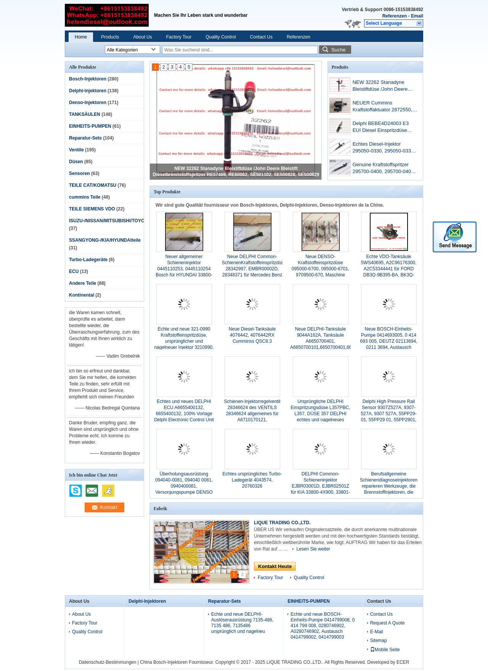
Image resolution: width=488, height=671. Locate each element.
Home (81, 37)
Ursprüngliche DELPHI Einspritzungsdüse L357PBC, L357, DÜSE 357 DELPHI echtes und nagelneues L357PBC (320, 414)
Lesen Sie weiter (313, 549)
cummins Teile (84, 197)
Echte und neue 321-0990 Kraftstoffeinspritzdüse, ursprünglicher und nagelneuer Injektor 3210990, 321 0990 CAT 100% (184, 341)
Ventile (76, 149)
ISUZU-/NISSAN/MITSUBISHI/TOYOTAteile (114, 220)
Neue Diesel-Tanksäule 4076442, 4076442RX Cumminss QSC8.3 (252, 335)
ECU (74, 271)
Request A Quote (387, 623)
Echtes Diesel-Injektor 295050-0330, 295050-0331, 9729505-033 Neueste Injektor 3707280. (384, 148)
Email (417, 16)
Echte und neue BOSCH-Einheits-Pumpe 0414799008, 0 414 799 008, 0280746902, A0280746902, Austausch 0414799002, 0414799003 (323, 626)
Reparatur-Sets (85, 138)
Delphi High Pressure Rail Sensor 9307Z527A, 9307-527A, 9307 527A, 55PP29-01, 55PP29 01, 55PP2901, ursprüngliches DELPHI (388, 414)
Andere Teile (82, 283)
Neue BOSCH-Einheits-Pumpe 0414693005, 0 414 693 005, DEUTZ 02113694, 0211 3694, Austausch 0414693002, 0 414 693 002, (389, 341)
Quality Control (220, 37)
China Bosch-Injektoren (164, 662)
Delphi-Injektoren (87, 90)
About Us (142, 37)
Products (110, 37)
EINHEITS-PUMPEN (90, 126)
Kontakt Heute (275, 566)
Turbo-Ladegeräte (88, 259)
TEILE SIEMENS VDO (92, 209)
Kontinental (81, 295)
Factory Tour (178, 37)
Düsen (76, 161)
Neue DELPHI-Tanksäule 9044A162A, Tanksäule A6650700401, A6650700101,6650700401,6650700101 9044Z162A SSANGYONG (331, 341)
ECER (402, 662)
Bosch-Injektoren (87, 79)
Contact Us (261, 37)
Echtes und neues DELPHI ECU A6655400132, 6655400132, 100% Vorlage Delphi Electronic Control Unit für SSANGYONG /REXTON (184, 414)
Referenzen (394, 16)
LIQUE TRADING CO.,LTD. (282, 522)
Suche (338, 50)
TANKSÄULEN (84, 114)
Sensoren (79, 173)
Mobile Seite (385, 649)
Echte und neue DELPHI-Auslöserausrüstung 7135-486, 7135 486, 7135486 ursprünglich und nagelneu (242, 623)
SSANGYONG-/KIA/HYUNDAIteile (105, 240)
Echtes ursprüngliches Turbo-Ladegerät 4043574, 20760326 (252, 480)
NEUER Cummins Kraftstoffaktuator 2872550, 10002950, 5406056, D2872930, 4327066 (383, 107)
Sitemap (378, 640)
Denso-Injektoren (87, 102)
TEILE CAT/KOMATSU (92, 185)
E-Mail (376, 631)
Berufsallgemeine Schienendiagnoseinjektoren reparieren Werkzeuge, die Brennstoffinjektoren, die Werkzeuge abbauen (388, 486)
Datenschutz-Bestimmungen (107, 662)
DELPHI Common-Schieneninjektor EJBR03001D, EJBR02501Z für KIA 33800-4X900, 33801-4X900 (320, 486)
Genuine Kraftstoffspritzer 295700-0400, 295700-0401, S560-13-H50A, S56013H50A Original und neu (385, 169)
